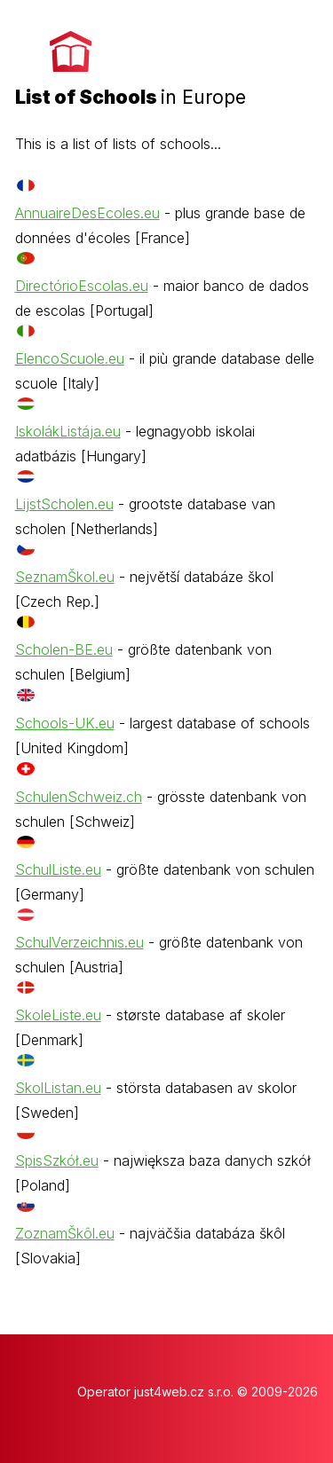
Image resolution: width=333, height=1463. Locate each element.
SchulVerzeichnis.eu (79, 942)
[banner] (130, 63)
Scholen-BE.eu (64, 649)
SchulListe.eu (58, 869)
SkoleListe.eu (58, 1015)
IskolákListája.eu (68, 431)
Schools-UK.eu (65, 723)
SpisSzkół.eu (57, 1160)
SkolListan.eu (58, 1088)
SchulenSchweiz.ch (78, 797)
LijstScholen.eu (64, 504)
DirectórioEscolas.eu (81, 286)
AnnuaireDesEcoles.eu (87, 213)
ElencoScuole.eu (69, 358)
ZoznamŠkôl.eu (65, 1233)
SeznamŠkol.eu (65, 577)
